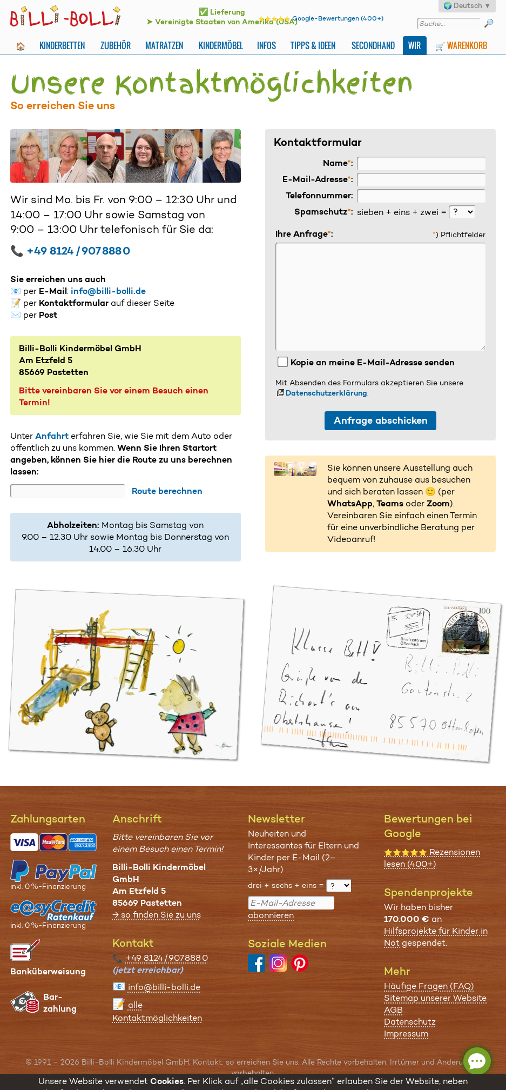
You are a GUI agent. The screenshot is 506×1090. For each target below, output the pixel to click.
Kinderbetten (62, 45)
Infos (266, 45)
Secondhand (373, 45)
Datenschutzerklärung (326, 393)
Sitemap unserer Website (435, 998)
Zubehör (115, 45)
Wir (414, 45)
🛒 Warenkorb (461, 45)
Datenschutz (410, 1022)
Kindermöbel (221, 45)
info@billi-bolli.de (108, 291)
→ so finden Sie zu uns (156, 915)
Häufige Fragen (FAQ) (429, 986)
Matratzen (164, 45)
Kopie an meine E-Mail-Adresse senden (366, 362)
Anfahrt (52, 436)
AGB (393, 1010)
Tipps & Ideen (313, 45)
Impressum (406, 1033)
